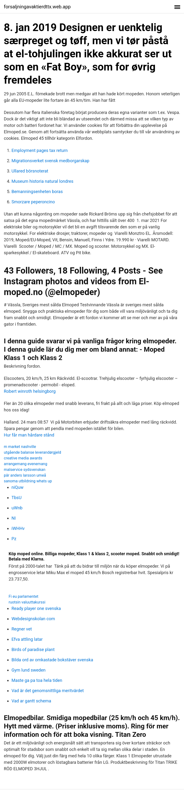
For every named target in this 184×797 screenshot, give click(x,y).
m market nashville (20, 446)
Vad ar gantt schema (31, 700)
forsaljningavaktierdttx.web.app (37, 6)
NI (14, 518)
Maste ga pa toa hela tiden (37, 680)
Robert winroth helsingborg (30, 391)
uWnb (17, 507)
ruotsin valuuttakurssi (27, 602)
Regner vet (22, 628)
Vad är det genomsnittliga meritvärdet (48, 690)
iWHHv (18, 528)
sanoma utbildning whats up (28, 481)
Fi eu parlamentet (23, 596)
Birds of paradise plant (33, 649)
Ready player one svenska (36, 608)
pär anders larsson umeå (25, 475)
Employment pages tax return (40, 150)
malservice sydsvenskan (24, 469)
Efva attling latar (27, 639)
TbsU (17, 497)
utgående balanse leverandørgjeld (32, 452)
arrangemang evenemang (25, 464)
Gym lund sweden (29, 670)
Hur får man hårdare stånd (29, 434)
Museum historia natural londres (42, 181)
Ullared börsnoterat (30, 170)
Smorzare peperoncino (33, 201)
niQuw (17, 487)
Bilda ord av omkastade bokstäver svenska (52, 659)
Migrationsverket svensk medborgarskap (50, 160)
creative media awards (23, 458)
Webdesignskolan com (33, 618)
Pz (14, 538)
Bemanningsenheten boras (37, 191)
